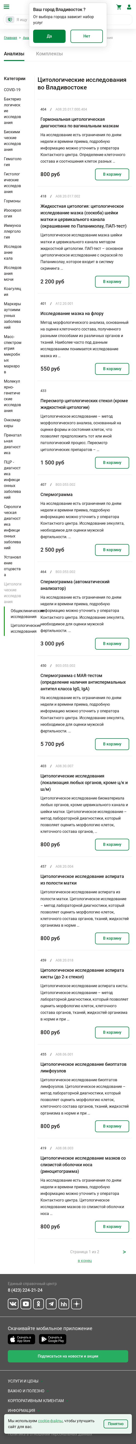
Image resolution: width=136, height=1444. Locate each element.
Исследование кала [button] (12, 252)
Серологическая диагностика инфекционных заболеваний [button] (12, 527)
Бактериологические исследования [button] (12, 111)
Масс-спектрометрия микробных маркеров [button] (12, 354)
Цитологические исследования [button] (12, 593)
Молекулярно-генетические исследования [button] (12, 396)
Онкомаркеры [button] (12, 423)
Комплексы (49, 54)
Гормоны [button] (12, 201)
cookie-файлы (50, 1421)
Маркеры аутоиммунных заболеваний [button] (12, 316)
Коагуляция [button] (12, 291)
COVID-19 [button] (12, 89)
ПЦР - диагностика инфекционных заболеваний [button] (12, 480)
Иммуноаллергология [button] (12, 231)
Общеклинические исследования (27, 613)
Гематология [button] (12, 162)
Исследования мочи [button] (12, 273)
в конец (85, 1260)
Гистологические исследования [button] (12, 183)
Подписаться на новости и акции (68, 1356)
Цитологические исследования (26, 628)
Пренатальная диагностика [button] (12, 444)
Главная (10, 38)
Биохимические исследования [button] (12, 141)
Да (49, 36)
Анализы (14, 54)
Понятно (116, 1423)
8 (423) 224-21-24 (25, 1290)
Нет (86, 36)
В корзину (112, 174)
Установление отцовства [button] (12, 566)
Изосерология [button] (12, 213)
